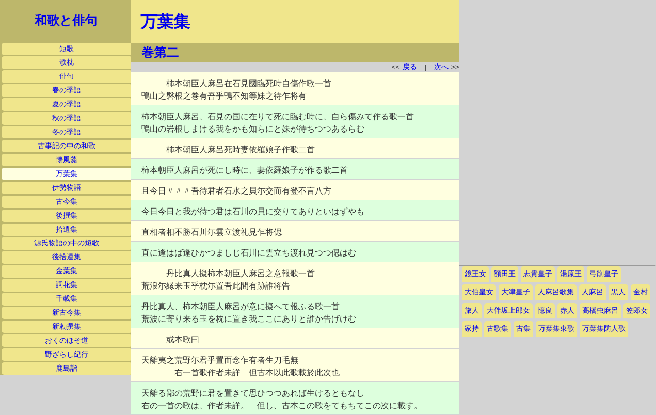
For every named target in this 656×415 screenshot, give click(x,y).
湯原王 (571, 274)
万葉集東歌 (556, 328)
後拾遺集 (66, 257)
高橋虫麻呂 (600, 310)
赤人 (567, 310)
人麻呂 (592, 292)
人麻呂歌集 (556, 292)
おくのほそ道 (66, 340)
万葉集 (66, 174)
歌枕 (66, 62)
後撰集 (66, 215)
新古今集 (66, 312)
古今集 (66, 201)
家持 (472, 328)
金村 (640, 292)
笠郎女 (637, 310)
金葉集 (66, 271)
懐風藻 (66, 160)
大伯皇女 (479, 292)
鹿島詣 (66, 368)
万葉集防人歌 (604, 328)
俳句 (66, 76)
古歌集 (497, 328)
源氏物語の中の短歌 (66, 243)
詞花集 (66, 285)
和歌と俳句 (66, 20)
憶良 (545, 310)
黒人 (618, 292)
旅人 (472, 310)
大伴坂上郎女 (508, 310)
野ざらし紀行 (66, 354)
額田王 (505, 274)
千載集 (66, 298)
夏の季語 (66, 104)
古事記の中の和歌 (66, 146)
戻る (410, 67)
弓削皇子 (603, 274)
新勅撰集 (66, 326)
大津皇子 (515, 292)
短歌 (66, 49)
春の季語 (66, 90)
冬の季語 (66, 132)
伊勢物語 (66, 187)
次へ (441, 67)
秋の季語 (66, 118)
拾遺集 (66, 229)
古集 (523, 328)
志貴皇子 (537, 274)
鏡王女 (475, 274)
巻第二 (160, 52)
